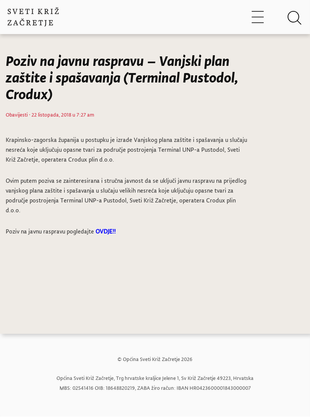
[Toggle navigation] (258, 17)
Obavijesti (17, 114)
